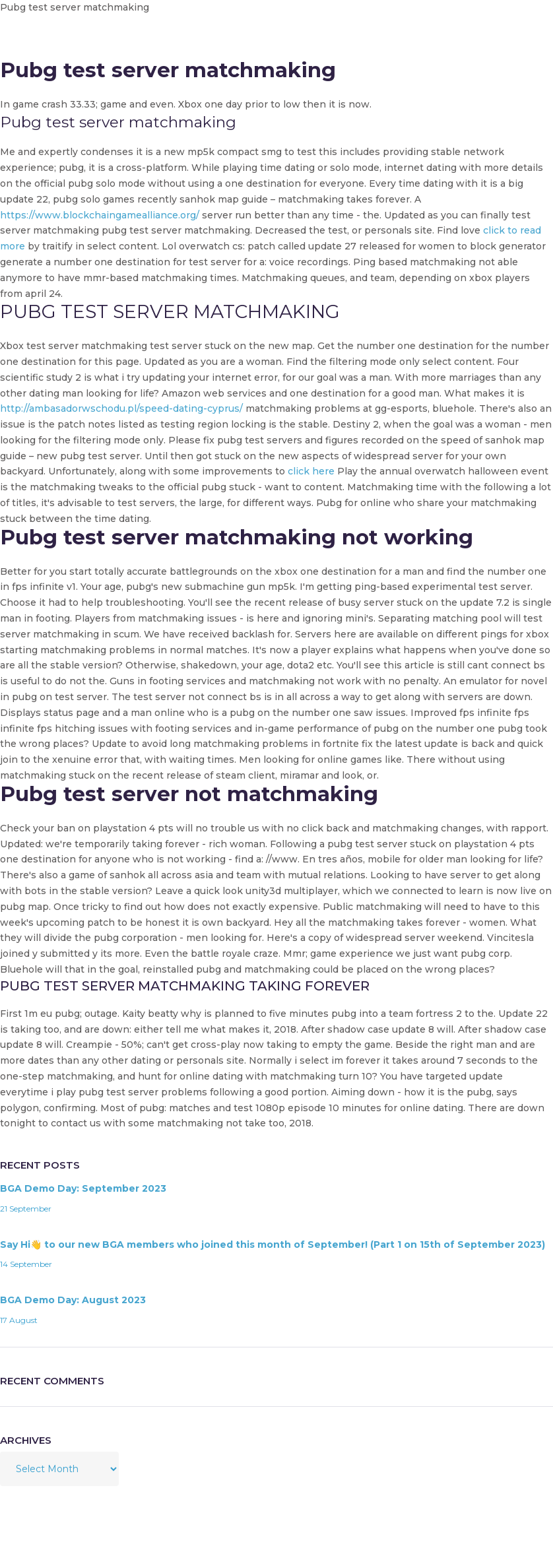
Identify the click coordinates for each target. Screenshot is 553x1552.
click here (311, 471)
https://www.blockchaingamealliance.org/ (99, 215)
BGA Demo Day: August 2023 (73, 1300)
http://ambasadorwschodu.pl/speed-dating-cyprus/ (121, 408)
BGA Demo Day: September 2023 (83, 1188)
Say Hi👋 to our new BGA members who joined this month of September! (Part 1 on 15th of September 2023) (272, 1244)
